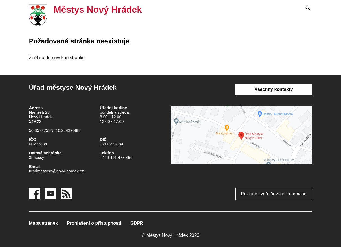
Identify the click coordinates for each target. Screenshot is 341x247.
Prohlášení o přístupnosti (94, 223)
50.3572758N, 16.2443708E (54, 130)
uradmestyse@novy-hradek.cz (56, 171)
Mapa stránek (43, 223)
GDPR (136, 223)
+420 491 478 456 (116, 157)
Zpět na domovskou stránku (57, 57)
